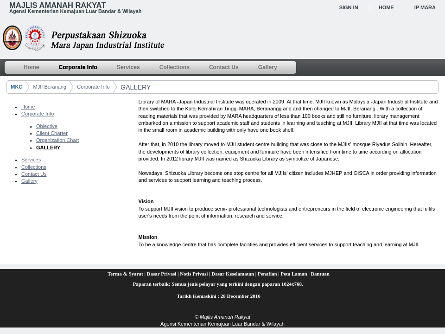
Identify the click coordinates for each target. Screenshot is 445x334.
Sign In (348, 7)
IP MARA (425, 7)
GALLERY (136, 87)
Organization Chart (57, 140)
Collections (33, 167)
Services (31, 159)
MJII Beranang (50, 87)
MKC (16, 87)
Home (386, 7)
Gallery (29, 181)
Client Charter (52, 133)
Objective (46, 126)
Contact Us (33, 174)
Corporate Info (93, 87)
